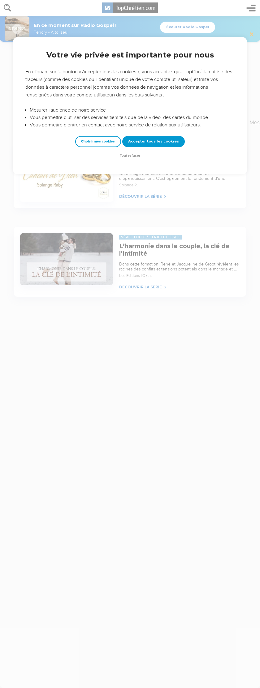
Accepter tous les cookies (153, 141)
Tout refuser (130, 156)
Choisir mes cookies (98, 141)
